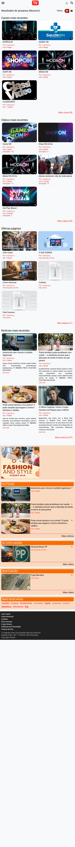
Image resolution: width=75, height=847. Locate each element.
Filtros (59, 10)
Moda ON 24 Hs (10, 176)
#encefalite (38, 603)
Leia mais (6, 373)
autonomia (56, 603)
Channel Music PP (39, 547)
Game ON (7, 144)
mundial (5, 603)
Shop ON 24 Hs (46, 144)
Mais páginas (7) (64, 323)
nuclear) (66, 603)
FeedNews (10, 45)
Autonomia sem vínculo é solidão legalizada (50, 488)
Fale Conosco (9, 312)
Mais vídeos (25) (64, 221)
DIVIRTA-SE (8, 42)
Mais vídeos (68, 564)
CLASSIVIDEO (9, 102)
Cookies (42, 282)
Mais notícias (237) (63, 437)
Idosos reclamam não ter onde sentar (55, 176)
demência (6, 606)
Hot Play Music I (10, 208)
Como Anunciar (9, 282)
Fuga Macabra (37, 575)
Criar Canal (8, 252)
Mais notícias (68, 536)
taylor (48, 603)
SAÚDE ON (43, 42)
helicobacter (18, 607)
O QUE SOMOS (45, 252)
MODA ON (43, 72)
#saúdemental (26, 603)
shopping (14, 603)
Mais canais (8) (65, 112)
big (26, 606)
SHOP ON (7, 72)
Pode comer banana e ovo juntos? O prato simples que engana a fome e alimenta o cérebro (19, 407)
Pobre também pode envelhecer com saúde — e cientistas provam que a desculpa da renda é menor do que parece (52, 507)
